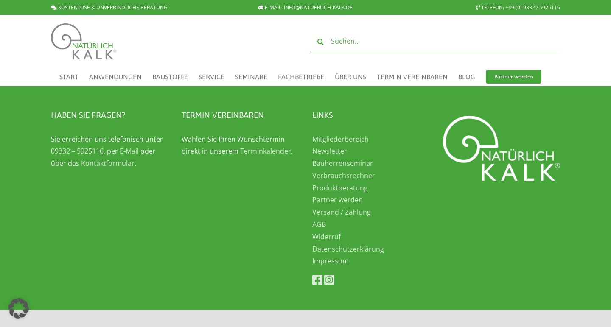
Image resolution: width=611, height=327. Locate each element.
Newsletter (329, 151)
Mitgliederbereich (340, 139)
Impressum (330, 261)
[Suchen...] (435, 41)
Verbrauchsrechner (343, 175)
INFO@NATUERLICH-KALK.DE (318, 7)
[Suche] (320, 41)
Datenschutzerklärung (348, 249)
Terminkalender (265, 151)
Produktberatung (340, 188)
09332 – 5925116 (77, 151)
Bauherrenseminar (342, 163)
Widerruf (326, 236)
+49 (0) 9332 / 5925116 (532, 7)
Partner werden (337, 199)
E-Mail (129, 151)
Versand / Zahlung (341, 212)
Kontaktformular (108, 163)
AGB (319, 224)
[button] (18, 308)
